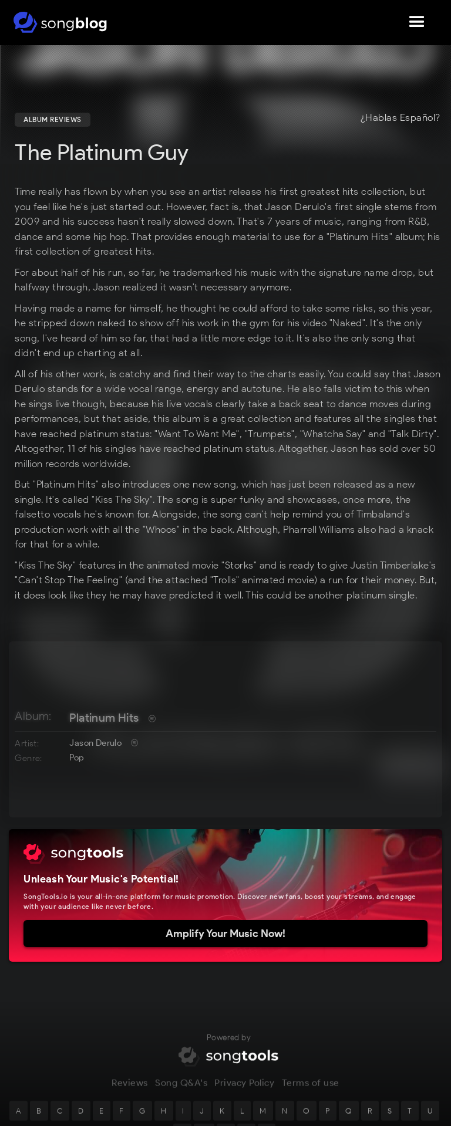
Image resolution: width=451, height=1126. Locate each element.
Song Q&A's (181, 1091)
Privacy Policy (244, 1091)
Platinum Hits (104, 718)
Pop (76, 757)
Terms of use (310, 1091)
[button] (417, 22)
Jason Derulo (95, 743)
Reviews (130, 1091)
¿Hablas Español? (400, 118)
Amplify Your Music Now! (225, 933)
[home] (60, 22)
